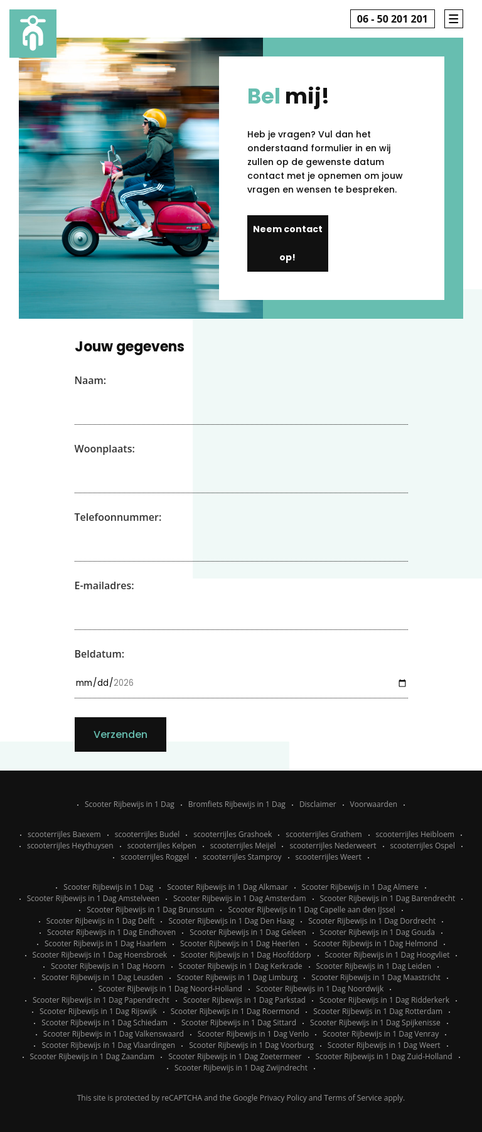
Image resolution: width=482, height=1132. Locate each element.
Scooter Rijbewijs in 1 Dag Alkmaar (227, 887)
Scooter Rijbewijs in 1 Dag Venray (381, 1033)
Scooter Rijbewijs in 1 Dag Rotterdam (377, 1011)
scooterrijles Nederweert (332, 845)
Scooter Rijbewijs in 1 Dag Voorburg (251, 1045)
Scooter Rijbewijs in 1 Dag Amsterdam (239, 898)
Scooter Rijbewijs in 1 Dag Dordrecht (372, 921)
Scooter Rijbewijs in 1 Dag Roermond (235, 1011)
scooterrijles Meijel (243, 845)
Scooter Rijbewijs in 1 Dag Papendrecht (101, 1000)
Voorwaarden (373, 804)
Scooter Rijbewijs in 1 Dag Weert (384, 1045)
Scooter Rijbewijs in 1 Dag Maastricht (375, 977)
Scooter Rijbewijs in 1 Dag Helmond (375, 943)
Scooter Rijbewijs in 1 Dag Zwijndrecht (241, 1067)
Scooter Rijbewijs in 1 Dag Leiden (374, 966)
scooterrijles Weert (329, 857)
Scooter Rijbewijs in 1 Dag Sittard (238, 1022)
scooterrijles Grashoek (232, 834)
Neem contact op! (288, 243)
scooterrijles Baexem (64, 834)
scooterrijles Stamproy (242, 857)
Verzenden (120, 734)
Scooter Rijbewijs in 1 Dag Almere (360, 887)
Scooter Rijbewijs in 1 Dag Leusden (102, 977)
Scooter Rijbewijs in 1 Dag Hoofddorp (246, 954)
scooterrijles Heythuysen (70, 845)
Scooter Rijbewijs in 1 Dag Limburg (237, 977)
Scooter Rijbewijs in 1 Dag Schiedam (104, 1022)
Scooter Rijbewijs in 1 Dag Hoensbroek (100, 954)
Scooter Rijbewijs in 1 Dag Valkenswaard (113, 1033)
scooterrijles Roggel (154, 857)
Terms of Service (353, 1097)
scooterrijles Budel (147, 834)
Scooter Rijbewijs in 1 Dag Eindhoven (111, 932)
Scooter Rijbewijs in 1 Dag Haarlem (105, 943)
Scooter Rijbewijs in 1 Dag (129, 804)
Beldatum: (100, 654)
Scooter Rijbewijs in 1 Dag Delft (100, 921)
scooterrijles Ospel (423, 845)
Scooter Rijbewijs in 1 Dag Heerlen (239, 943)
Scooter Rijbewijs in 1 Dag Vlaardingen (108, 1045)
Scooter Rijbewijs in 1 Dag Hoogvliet (387, 954)
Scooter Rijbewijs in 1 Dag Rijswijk (98, 1011)
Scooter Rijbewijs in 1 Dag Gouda (377, 932)
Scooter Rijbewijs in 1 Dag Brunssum (150, 909)
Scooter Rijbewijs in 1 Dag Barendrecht (388, 898)
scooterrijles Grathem (324, 834)
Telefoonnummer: (118, 517)
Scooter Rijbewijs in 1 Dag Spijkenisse (375, 1022)
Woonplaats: (105, 449)
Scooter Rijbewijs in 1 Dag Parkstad (244, 1000)
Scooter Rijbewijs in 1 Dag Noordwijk (319, 988)
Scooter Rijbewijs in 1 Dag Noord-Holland (170, 988)
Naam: (91, 380)
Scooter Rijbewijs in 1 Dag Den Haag (231, 921)
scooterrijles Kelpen (161, 845)
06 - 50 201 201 (392, 19)
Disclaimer (317, 804)
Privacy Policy (283, 1097)
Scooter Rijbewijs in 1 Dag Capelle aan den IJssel (311, 909)
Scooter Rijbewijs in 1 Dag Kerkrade (241, 966)
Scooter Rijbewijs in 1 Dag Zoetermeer (234, 1056)
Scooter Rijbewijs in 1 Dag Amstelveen (93, 898)
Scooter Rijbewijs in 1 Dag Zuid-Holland (384, 1056)
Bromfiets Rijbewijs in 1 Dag (237, 804)
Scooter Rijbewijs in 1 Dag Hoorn (108, 966)
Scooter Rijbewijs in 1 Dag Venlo (253, 1033)
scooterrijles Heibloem (415, 834)
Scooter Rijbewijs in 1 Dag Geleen (248, 932)
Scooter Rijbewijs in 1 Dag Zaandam (92, 1056)
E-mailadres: (104, 585)
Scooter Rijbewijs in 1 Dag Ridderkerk (384, 1000)
